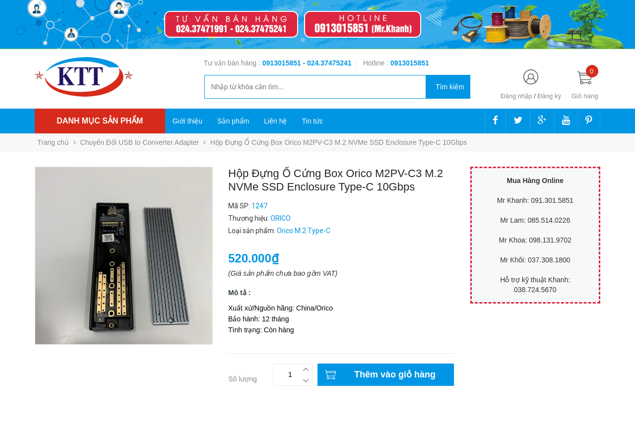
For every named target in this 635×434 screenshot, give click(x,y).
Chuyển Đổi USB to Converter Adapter (139, 142)
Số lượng (242, 379)
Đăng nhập (516, 96)
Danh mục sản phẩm (100, 121)
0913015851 (282, 63)
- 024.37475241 (327, 63)
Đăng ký (549, 96)
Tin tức (312, 121)
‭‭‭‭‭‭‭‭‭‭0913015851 (409, 63)
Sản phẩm (233, 121)
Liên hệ (275, 121)
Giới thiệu (188, 121)
